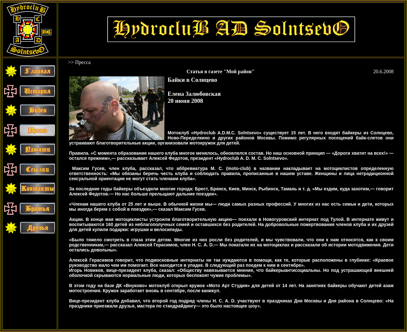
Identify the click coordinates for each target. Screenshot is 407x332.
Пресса (83, 62)
